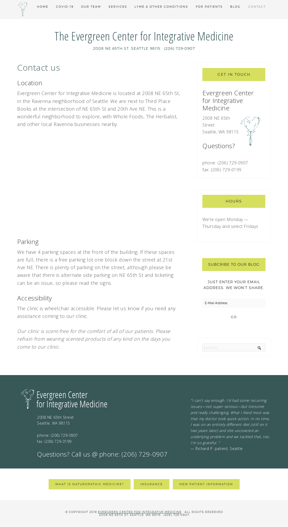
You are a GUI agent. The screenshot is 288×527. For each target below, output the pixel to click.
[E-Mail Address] (234, 303)
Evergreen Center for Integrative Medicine (140, 512)
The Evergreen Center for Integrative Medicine (144, 36)
